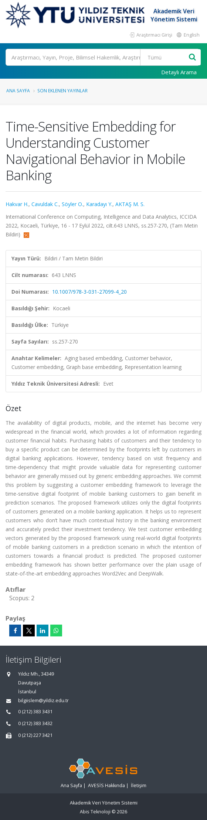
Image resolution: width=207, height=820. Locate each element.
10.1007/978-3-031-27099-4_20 (89, 291)
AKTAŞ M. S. (130, 204)
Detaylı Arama (179, 72)
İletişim (138, 785)
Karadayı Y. (99, 204)
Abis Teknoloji (95, 812)
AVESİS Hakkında (106, 785)
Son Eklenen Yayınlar (62, 90)
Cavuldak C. (45, 204)
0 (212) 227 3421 (35, 735)
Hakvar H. (17, 204)
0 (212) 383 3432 (35, 723)
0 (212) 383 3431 (35, 711)
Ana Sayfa (18, 90)
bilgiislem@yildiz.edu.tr (43, 700)
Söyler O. (72, 204)
